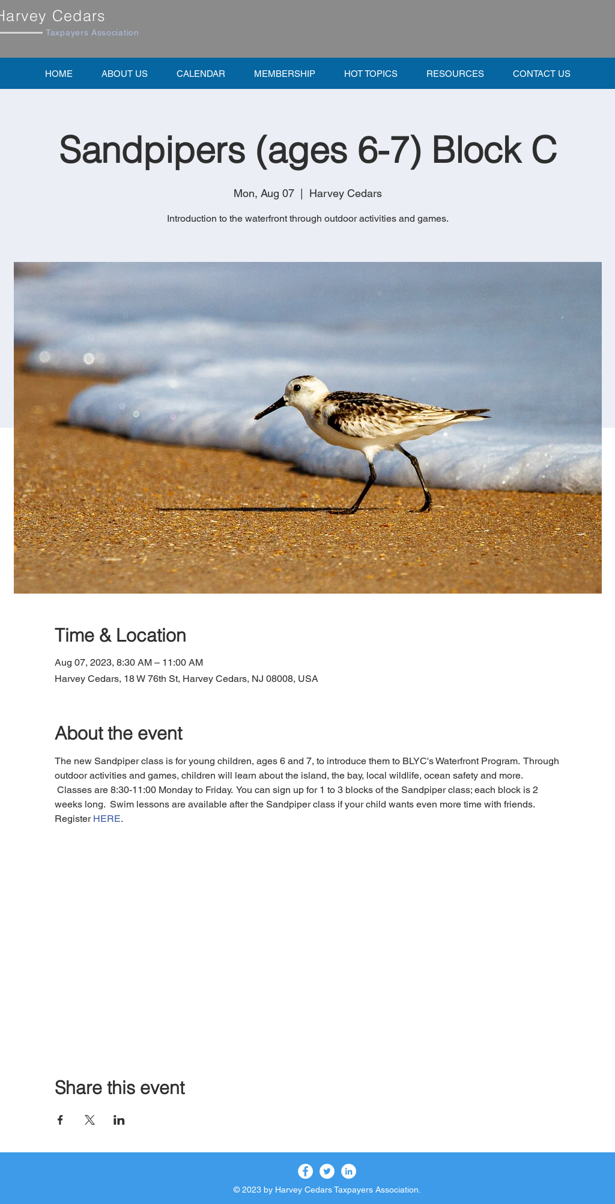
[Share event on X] (89, 1120)
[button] (285, 73)
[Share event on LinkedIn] (119, 1120)
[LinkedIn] (348, 1171)
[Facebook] (305, 1171)
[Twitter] (327, 1171)
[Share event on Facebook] (60, 1120)
